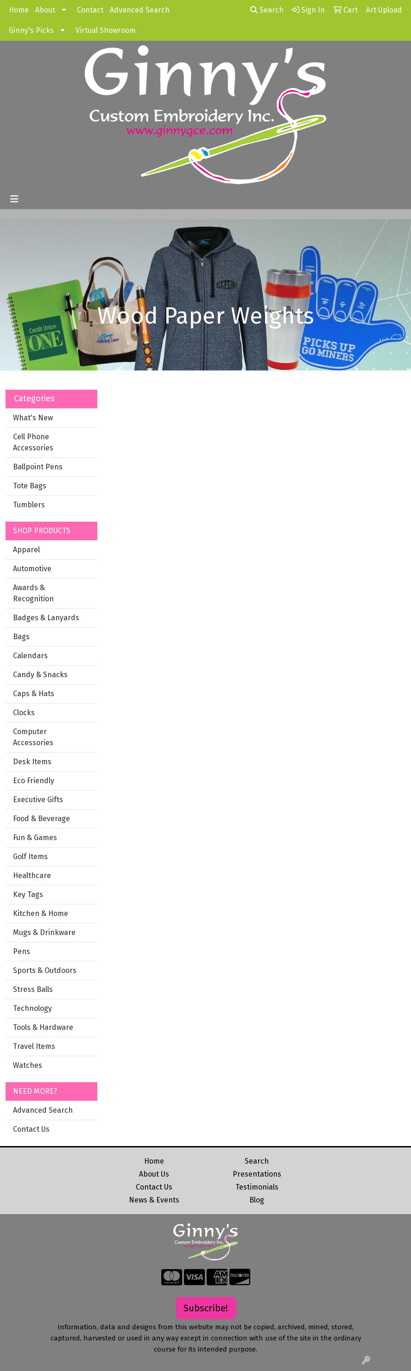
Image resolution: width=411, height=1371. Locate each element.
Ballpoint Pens (38, 466)
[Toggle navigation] (14, 199)
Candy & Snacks (40, 674)
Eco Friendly (33, 780)
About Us (154, 1174)
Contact (90, 10)
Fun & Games (35, 837)
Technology (32, 1008)
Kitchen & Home (40, 913)
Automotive (32, 568)
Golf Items (30, 856)
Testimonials (256, 1187)
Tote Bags (29, 485)
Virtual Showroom (106, 30)
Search (267, 10)
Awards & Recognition (33, 593)
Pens (21, 951)
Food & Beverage (41, 818)
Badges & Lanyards (46, 617)
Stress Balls (33, 989)
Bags (21, 636)
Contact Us (31, 1129)
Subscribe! (205, 1308)
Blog (256, 1200)
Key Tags (28, 894)
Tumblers (29, 504)
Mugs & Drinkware (44, 932)
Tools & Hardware (43, 1027)
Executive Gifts (38, 799)
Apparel (26, 549)
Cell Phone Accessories (33, 442)
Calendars (30, 655)
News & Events (154, 1200)
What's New (33, 417)
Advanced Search (140, 10)
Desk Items (32, 761)
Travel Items (34, 1046)
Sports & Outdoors (44, 970)
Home (19, 10)
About (45, 10)
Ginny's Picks (31, 30)
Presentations (257, 1174)
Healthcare (32, 875)
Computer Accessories (33, 737)
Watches (27, 1065)
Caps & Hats (33, 693)
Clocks (24, 712)
